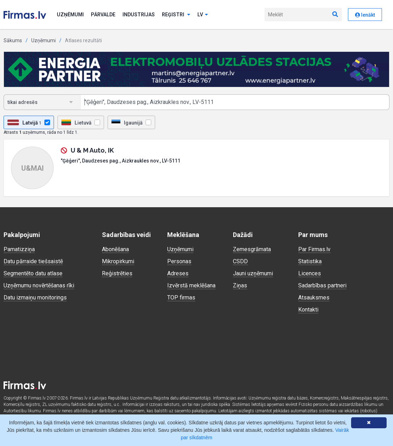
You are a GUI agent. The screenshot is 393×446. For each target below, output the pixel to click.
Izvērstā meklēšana (191, 285)
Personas (179, 261)
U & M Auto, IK (92, 150)
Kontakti (308, 309)
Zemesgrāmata (252, 249)
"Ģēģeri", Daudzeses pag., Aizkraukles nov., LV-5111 (120, 161)
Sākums (13, 40)
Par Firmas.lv (314, 249)
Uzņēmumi (70, 14)
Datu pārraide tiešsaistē (33, 261)
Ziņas (240, 285)
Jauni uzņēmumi (253, 273)
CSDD (240, 261)
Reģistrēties (117, 273)
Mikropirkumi (118, 261)
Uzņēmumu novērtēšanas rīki (39, 285)
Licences (309, 273)
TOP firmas (181, 297)
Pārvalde (103, 14)
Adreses (178, 273)
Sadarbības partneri (322, 285)
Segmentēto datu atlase (33, 273)
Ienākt (365, 15)
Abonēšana (115, 249)
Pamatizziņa (19, 249)
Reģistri (176, 14)
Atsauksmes (313, 297)
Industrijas (138, 14)
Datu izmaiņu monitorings (35, 297)
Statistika (310, 261)
